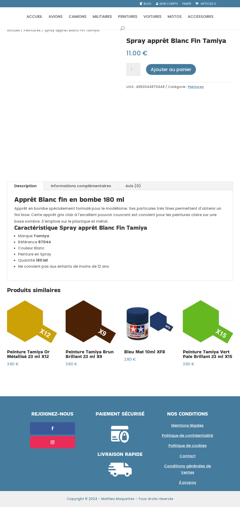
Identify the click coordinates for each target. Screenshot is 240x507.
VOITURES (152, 17)
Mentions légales (187, 425)
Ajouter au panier (171, 69)
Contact (188, 456)
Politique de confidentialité (187, 435)
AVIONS (56, 17)
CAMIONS (77, 17)
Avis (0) (133, 186)
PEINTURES (127, 17)
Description (25, 186)
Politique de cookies (188, 445)
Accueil (13, 30)
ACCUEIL (34, 17)
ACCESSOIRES (201, 17)
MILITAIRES (102, 17)
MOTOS (175, 17)
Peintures (32, 30)
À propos (187, 482)
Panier (186, 4)
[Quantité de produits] (133, 69)
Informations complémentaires (81, 186)
